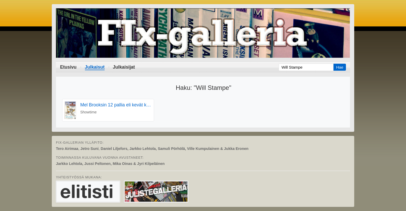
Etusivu (68, 67)
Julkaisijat (124, 67)
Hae (339, 67)
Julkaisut (95, 67)
